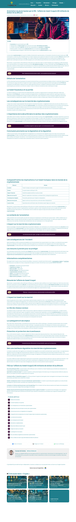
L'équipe (51, 516)
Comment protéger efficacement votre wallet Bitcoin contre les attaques (15, 497)
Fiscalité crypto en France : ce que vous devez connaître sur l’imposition (56, 483)
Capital (60, 261)
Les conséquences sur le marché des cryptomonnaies (21, 405)
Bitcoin (48, 5)
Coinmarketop (55, 261)
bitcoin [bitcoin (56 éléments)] (10, 516)
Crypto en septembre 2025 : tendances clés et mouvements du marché (35, 497)
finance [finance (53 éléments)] (24, 519)
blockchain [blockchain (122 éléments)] (15, 516)
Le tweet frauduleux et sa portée (17, 402)
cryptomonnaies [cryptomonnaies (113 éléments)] (12, 519)
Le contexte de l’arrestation (16, 417)
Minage (55, 3)
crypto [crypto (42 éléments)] (20, 516)
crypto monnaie (54, 499)
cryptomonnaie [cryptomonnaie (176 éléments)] (20, 517)
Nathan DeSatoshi (32, 451)
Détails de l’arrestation (15, 399)
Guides (41, 5)
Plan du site (52, 521)
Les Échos (66, 261)
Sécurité (34, 5)
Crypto (36, 15)
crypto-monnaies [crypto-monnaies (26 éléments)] (12, 517)
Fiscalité (39, 3)
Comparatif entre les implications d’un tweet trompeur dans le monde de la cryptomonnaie (29, 414)
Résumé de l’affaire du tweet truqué (18, 425)
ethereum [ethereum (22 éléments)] (19, 519)
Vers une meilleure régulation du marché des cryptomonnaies (23, 434)
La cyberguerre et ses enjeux (16, 431)
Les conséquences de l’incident (17, 420)
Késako (62, 3)
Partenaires (55, 5)
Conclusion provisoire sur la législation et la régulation (21, 411)
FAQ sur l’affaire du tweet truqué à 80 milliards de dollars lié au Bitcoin (24, 437)
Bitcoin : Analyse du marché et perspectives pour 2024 (15, 484)
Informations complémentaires (17, 423)
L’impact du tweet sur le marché (17, 428)
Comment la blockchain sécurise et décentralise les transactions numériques (36, 483)
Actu (33, 3)
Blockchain (48, 3)
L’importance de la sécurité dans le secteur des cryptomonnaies (23, 408)
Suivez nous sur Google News (38, 468)
